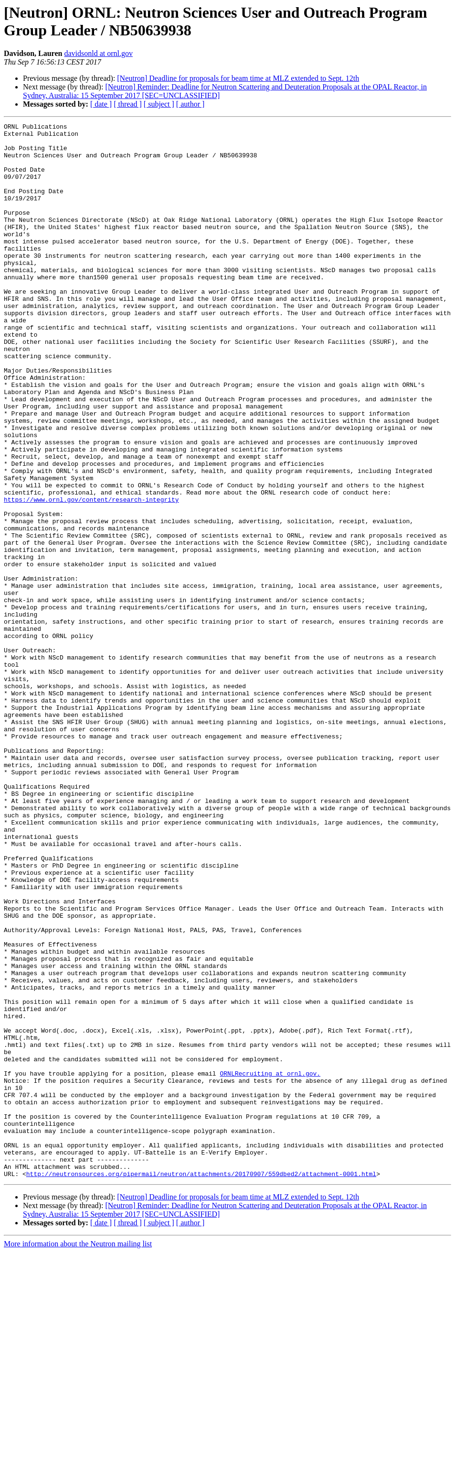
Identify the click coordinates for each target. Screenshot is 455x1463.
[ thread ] (128, 104)
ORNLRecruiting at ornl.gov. (270, 1264)
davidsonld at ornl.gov (98, 53)
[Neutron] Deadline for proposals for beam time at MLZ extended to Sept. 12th (238, 78)
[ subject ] (159, 104)
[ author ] (190, 104)
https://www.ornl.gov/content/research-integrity (91, 575)
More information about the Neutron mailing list (78, 1455)
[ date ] (101, 104)
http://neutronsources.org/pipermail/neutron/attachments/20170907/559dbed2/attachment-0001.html (201, 1384)
